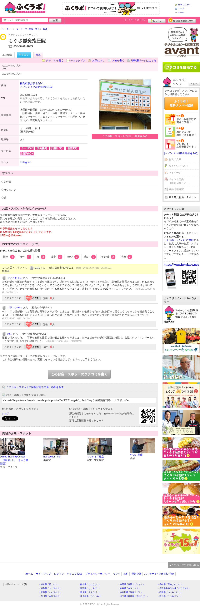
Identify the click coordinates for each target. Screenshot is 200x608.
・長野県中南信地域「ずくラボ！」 (174, 588)
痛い (90, 257)
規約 (125, 573)
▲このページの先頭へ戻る (184, 565)
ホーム (181, 12)
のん (37, 267)
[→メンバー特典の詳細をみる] (181, 153)
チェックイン (77, 60)
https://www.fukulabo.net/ (181, 264)
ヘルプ (181, 8)
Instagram (25, 162)
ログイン (157, 20)
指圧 (9, 257)
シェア (6, 413)
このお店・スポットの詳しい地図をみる (125, 136)
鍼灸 (56, 257)
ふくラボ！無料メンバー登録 (181, 103)
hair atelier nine (51, 456)
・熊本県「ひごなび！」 (89, 584)
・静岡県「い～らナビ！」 (169, 592)
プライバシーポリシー (97, 573)
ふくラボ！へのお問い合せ (159, 573)
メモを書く (118, 60)
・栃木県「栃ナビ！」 (49, 584)
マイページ (175, 172)
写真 (38, 54)
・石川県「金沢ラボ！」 (50, 596)
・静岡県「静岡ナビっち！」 (131, 584)
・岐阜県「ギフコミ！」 (129, 588)
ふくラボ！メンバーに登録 (179, 240)
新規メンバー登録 (182, 20)
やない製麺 (136, 454)
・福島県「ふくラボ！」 (50, 588)
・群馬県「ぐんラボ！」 (50, 592)
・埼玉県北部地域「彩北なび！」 (133, 596)
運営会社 (136, 573)
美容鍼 (108, 257)
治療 (126, 257)
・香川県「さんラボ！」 (89, 592)
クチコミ (24, 54)
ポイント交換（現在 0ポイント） (180, 181)
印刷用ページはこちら (143, 60)
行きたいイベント (179, 166)
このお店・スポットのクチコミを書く (79, 374)
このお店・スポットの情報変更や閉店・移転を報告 (35, 387)
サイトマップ (43, 573)
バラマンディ (14, 307)
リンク (116, 573)
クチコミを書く (55, 60)
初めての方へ (184, 4)
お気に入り (98, 60)
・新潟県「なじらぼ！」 (89, 588)
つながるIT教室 (95, 456)
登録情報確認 (176, 189)
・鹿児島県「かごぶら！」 (90, 596)
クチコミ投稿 (74, 573)
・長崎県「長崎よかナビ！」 (170, 584)
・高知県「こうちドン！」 (169, 596)
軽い (73, 257)
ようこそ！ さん (135, 20)
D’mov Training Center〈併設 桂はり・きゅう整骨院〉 (14, 460)
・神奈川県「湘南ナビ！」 (130, 592)
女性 (25, 257)
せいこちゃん (14, 277)
